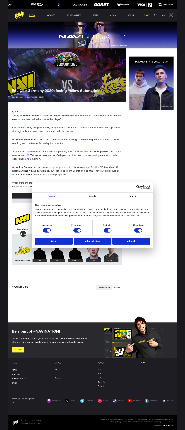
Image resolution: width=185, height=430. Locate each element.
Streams (58, 378)
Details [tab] (92, 196)
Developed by (163, 425)
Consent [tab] (52, 196)
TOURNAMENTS (19, 379)
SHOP (143, 363)
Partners (101, 370)
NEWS (14, 370)
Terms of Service (128, 422)
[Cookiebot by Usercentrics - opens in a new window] (138, 187)
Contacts (101, 382)
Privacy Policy (116, 422)
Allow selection (92, 241)
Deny (53, 241)
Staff (99, 374)
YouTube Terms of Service (146, 422)
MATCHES (16, 374)
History (100, 378)
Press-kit (101, 386)
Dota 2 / (15, 97)
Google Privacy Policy (165, 422)
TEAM (14, 383)
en (163, 15)
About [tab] (133, 196)
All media (58, 370)
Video (57, 374)
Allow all (131, 241)
